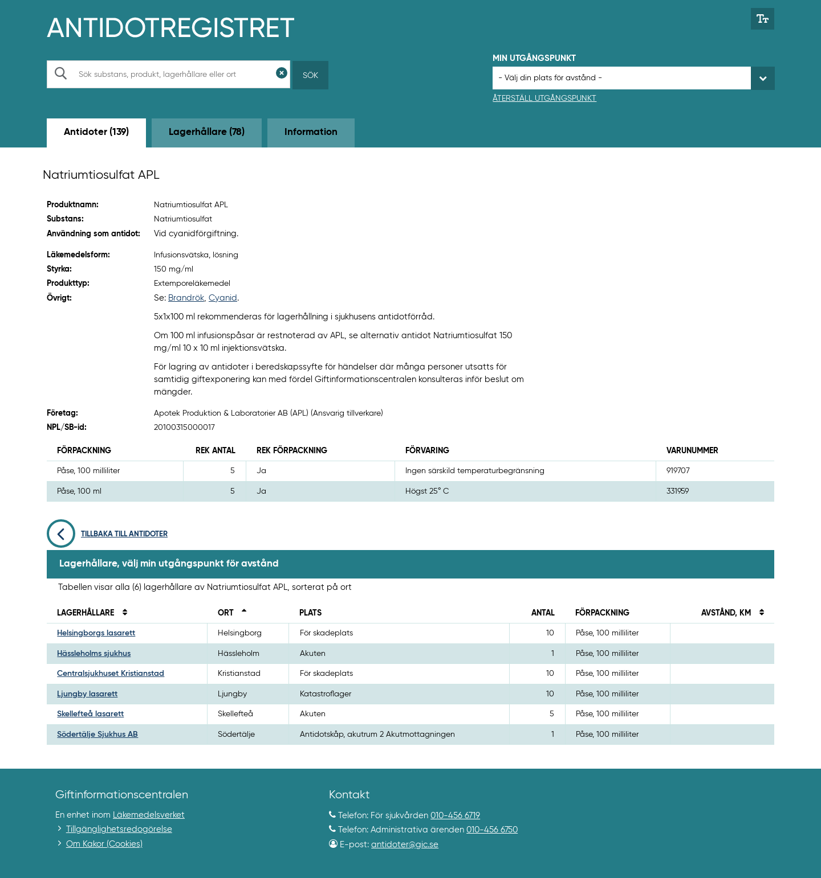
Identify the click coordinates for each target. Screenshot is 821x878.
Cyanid (223, 298)
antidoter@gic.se (404, 844)
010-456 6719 (455, 815)
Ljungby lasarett (87, 694)
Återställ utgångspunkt (544, 98)
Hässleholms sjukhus (94, 654)
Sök (310, 76)
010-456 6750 (492, 830)
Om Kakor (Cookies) (104, 844)
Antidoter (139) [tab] (96, 132)
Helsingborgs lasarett (96, 633)
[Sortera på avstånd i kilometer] (758, 613)
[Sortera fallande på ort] (241, 613)
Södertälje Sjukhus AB (97, 734)
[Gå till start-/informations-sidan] (183, 26)
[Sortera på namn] (121, 613)
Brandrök (186, 298)
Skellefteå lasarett (90, 714)
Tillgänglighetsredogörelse (119, 829)
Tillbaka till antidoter (107, 534)
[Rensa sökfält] (281, 74)
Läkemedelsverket (149, 815)
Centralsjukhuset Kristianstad (110, 674)
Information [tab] (311, 132)
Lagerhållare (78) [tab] (207, 132)
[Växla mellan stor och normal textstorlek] (762, 19)
